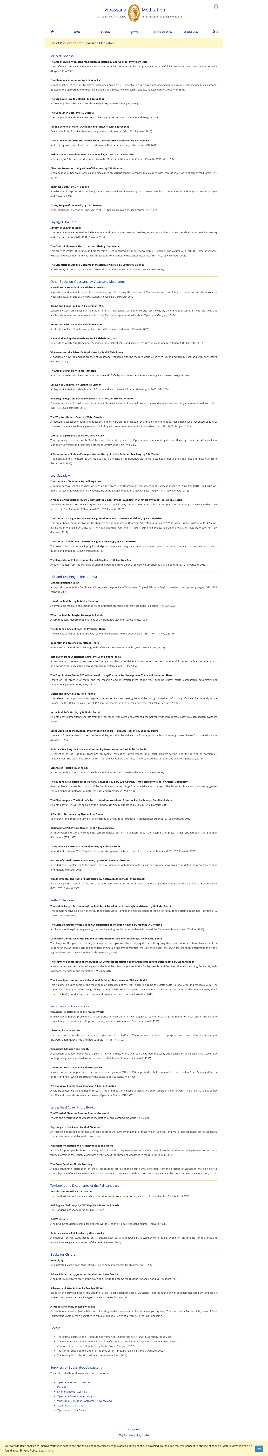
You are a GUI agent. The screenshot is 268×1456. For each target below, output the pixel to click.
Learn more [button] (46, 1450)
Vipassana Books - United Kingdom (77, 1396)
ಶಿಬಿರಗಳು (105, 31)
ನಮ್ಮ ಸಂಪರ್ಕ (143, 1435)
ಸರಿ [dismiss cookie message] (259, 1448)
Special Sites (191, 31)
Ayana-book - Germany (70, 1405)
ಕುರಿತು (77, 31)
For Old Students (162, 31)
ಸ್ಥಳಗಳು (134, 31)
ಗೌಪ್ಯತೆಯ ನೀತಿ (125, 1435)
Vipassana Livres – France (71, 1410)
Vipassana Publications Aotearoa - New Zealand (84, 1401)
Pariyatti (62, 1387)
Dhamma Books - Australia (72, 1391)
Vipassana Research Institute (73, 1382)
